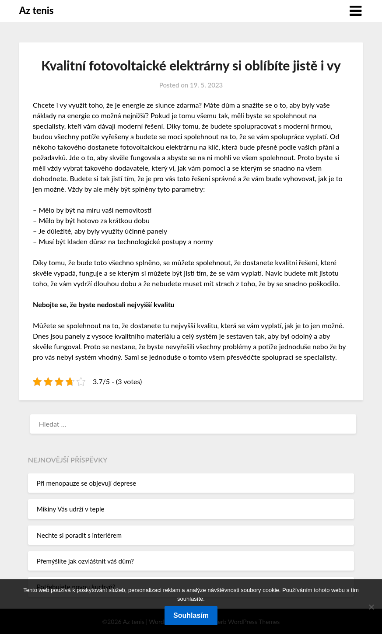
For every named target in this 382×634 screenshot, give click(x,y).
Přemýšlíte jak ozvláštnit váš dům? (85, 561)
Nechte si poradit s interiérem (79, 535)
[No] (371, 606)
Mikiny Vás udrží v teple (71, 509)
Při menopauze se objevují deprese (86, 483)
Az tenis (36, 10)
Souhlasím (191, 615)
